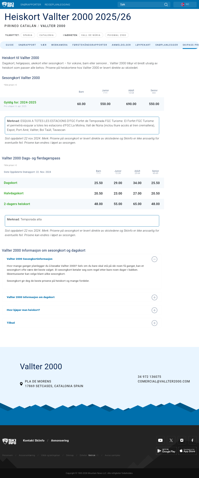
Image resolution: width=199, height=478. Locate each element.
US (97, 455)
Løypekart (143, 45)
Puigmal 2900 (117, 35)
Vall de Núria (91, 35)
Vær (44, 45)
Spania (27, 35)
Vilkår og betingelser (50, 455)
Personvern (7, 455)
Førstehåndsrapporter (89, 45)
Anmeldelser (121, 45)
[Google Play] (166, 450)
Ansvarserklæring (27, 455)
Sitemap (70, 455)
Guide (10, 45)
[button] (78, 258)
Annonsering (60, 440)
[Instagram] (182, 440)
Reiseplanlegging (57, 4)
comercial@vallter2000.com (164, 381)
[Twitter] (171, 440)
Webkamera (59, 45)
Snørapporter (30, 4)
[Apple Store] (187, 450)
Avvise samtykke (112, 455)
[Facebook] (192, 440)
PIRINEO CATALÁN (20, 26)
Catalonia (46, 35)
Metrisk (91, 455)
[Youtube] (160, 440)
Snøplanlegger (166, 45)
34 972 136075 (149, 377)
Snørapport (27, 45)
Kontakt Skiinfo (34, 440)
